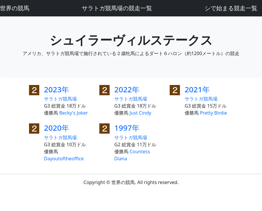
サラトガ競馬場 (60, 99)
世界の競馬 (14, 8)
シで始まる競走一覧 (231, 8)
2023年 (56, 89)
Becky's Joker (73, 113)
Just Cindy (140, 113)
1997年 (126, 127)
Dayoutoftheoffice (64, 158)
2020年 (56, 127)
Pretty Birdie (213, 113)
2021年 (197, 89)
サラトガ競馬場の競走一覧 (117, 8)
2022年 (126, 89)
